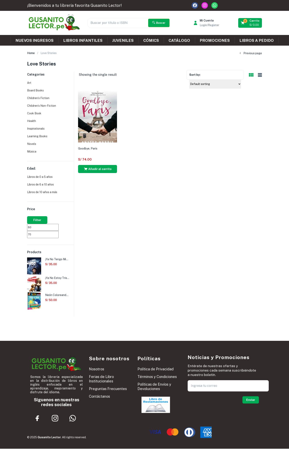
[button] (250, 23)
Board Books (35, 90)
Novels (31, 143)
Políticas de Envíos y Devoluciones (154, 386)
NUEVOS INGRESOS (34, 40)
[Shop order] (215, 84)
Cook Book (34, 113)
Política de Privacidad (155, 369)
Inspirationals (36, 128)
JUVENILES (123, 40)
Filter (37, 220)
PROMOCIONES (215, 40)
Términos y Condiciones (157, 377)
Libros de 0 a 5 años (40, 176)
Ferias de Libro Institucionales (101, 379)
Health (31, 121)
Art (29, 82)
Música (31, 151)
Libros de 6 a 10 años (40, 184)
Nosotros (96, 369)
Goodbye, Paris (87, 148)
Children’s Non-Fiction (41, 105)
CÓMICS (151, 40)
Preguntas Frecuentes (108, 389)
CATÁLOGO (179, 40)
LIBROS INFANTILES (83, 40)
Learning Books (37, 136)
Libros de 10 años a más (42, 192)
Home (31, 53)
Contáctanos (99, 396)
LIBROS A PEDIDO (256, 40)
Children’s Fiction (38, 98)
